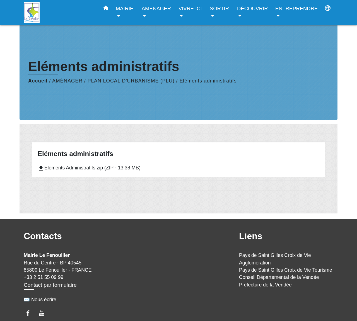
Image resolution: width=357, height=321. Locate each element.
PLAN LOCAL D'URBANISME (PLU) (131, 81)
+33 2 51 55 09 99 (43, 277)
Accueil (38, 81)
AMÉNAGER (67, 81)
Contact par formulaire (50, 285)
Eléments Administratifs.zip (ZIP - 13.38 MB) (89, 168)
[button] (106, 9)
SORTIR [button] (219, 8)
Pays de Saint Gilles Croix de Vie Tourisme (285, 270)
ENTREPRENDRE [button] (296, 8)
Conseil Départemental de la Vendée (279, 277)
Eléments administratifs (208, 81)
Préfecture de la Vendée (265, 285)
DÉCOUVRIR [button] (252, 8)
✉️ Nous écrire (40, 299)
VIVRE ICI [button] (190, 8)
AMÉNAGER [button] (156, 8)
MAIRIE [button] (124, 8)
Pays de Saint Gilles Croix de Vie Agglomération (275, 258)
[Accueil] (58, 12)
